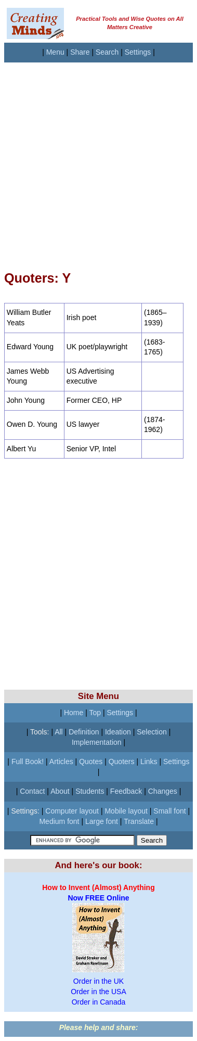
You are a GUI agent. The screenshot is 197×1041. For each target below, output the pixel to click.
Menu (55, 52)
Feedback (126, 791)
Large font (101, 821)
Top (95, 712)
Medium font (59, 821)
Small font (169, 811)
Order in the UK (98, 981)
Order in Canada (99, 1002)
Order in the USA (98, 991)
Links (148, 761)
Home (73, 712)
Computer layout (72, 811)
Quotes (90, 761)
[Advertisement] (97, 160)
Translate (139, 821)
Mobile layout (126, 811)
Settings (138, 52)
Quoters (122, 761)
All (59, 732)
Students (89, 791)
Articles (61, 761)
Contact (32, 791)
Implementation (97, 742)
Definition (84, 732)
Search (107, 52)
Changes (162, 791)
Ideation (118, 732)
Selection (152, 732)
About (60, 791)
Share (79, 52)
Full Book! (27, 761)
